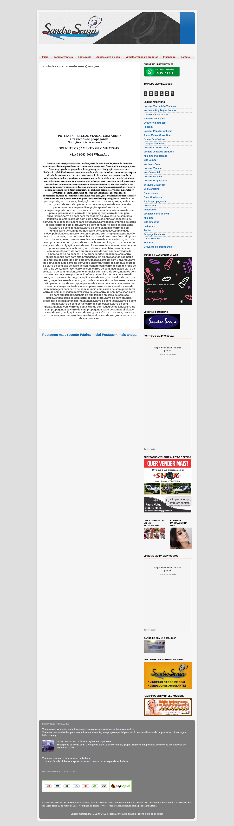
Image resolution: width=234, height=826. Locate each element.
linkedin (148, 127)
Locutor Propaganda (155, 180)
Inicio (45, 57)
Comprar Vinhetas (154, 143)
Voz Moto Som (152, 164)
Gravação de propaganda (158, 247)
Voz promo (150, 209)
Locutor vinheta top (155, 122)
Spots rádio (84, 57)
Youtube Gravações (155, 184)
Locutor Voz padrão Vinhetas (160, 106)
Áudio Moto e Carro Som (157, 135)
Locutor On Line (153, 176)
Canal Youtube (152, 238)
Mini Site (148, 218)
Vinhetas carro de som (156, 213)
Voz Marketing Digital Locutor (160, 110)
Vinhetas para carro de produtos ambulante (66, 758)
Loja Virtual (150, 205)
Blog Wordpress (153, 197)
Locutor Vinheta (153, 168)
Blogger (158, 814)
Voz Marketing (151, 189)
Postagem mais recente (60, 334)
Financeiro (169, 57)
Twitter (147, 230)
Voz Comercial (152, 172)
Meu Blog (149, 242)
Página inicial (90, 334)
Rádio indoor (151, 193)
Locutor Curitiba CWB (156, 147)
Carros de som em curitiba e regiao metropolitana (83, 741)
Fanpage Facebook (154, 234)
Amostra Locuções (154, 118)
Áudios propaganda (155, 201)
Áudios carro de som (108, 57)
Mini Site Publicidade (155, 156)
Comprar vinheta (63, 57)
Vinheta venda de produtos (159, 151)
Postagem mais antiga (119, 334)
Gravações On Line (154, 139)
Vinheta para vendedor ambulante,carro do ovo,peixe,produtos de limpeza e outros (88, 729)
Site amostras (151, 222)
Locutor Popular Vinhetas (158, 131)
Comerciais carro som (156, 114)
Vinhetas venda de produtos (142, 57)
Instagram (149, 226)
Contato (185, 57)
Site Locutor (150, 160)
